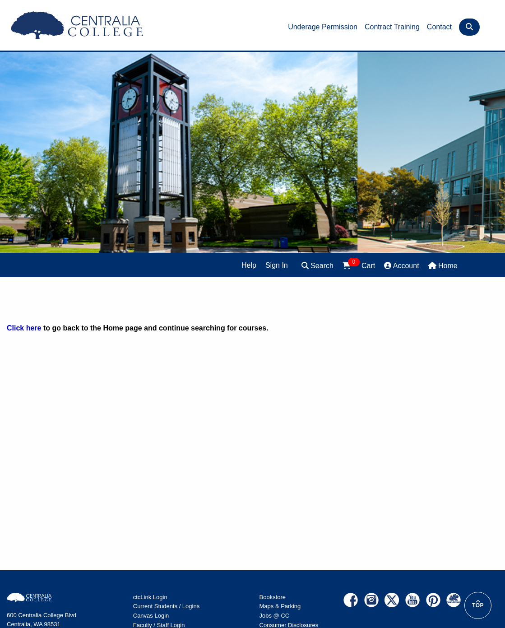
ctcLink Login (150, 597)
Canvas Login (151, 615)
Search (317, 266)
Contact (439, 27)
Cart (359, 265)
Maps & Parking (280, 606)
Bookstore (272, 597)
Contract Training (392, 27)
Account (401, 266)
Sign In (276, 265)
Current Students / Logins (166, 606)
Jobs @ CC (274, 615)
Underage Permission (322, 27)
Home (443, 266)
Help (248, 265)
